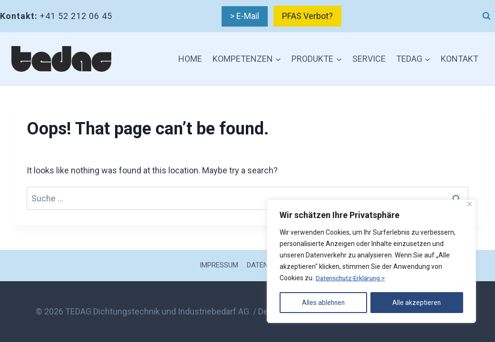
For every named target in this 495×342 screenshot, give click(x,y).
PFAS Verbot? (307, 16)
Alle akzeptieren (417, 302)
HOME (190, 59)
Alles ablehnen (323, 302)
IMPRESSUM (219, 265)
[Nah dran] (469, 205)
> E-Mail (244, 16)
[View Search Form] (486, 16)
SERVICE (369, 59)
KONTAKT (459, 59)
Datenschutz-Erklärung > (353, 279)
